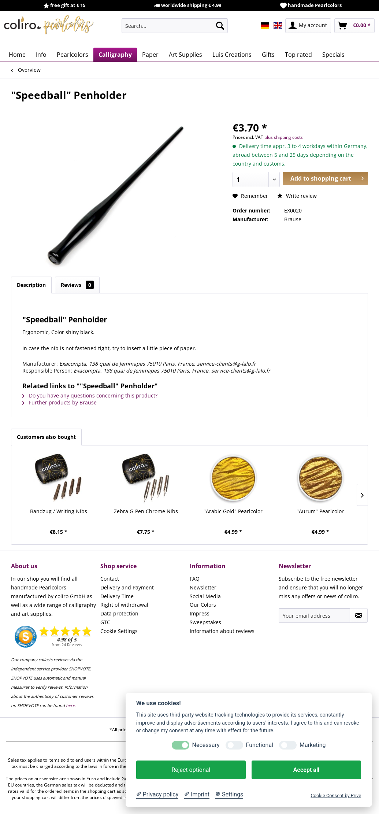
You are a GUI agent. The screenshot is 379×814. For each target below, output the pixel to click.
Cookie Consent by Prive (336, 795)
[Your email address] (314, 615)
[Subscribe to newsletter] (359, 615)
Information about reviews (222, 631)
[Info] (41, 55)
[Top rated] (298, 55)
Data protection (119, 613)
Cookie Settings (119, 631)
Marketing (313, 744)
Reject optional (190, 769)
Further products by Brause (59, 402)
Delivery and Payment (127, 587)
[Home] (17, 55)
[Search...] (175, 25)
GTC (105, 622)
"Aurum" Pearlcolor (320, 511)
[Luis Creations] (232, 55)
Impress (199, 613)
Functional (259, 744)
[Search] (220, 25)
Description (31, 284)
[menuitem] (175, 25)
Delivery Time (117, 596)
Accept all (306, 769)
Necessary (206, 744)
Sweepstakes (205, 622)
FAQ (195, 578)
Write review (297, 195)
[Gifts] (268, 55)
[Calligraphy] (115, 55)
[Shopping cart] (354, 25)
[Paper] (150, 55)
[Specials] (333, 55)
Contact (109, 578)
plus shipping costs (283, 137)
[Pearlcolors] (72, 55)
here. (71, 705)
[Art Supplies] (185, 55)
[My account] (308, 25)
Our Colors (203, 604)
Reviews (77, 285)
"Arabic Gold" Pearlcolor (233, 511)
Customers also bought (46, 436)
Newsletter (203, 587)
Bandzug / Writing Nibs (58, 511)
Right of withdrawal (124, 604)
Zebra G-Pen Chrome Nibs (146, 511)
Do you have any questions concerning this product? (89, 395)
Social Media (205, 596)
